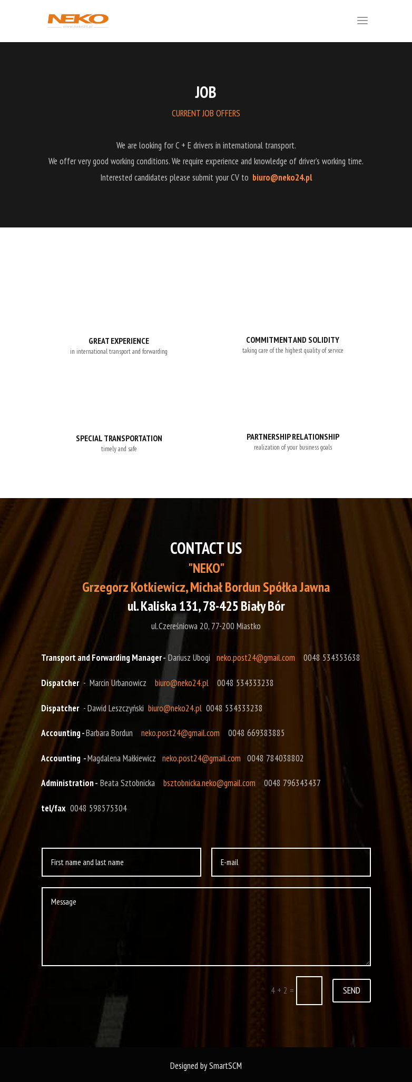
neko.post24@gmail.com (256, 657)
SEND (351, 990)
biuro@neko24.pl (182, 683)
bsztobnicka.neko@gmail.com (209, 783)
